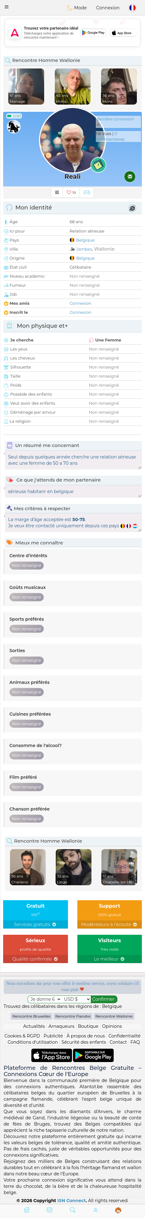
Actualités (34, 1026)
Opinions (112, 1026)
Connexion (108, 8)
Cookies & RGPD (22, 1036)
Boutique (88, 1026)
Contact (118, 1042)
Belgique (85, 239)
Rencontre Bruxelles (31, 1016)
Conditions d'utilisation (33, 1042)
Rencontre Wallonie (114, 1016)
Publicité (53, 1036)
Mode (77, 8)
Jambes (84, 249)
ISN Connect (71, 1200)
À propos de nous (85, 1036)
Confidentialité (124, 1036)
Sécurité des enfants (83, 1042)
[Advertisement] (72, 33)
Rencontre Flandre (73, 1016)
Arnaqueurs (61, 1026)
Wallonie (104, 249)
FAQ (135, 1042)
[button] (6, 7)
